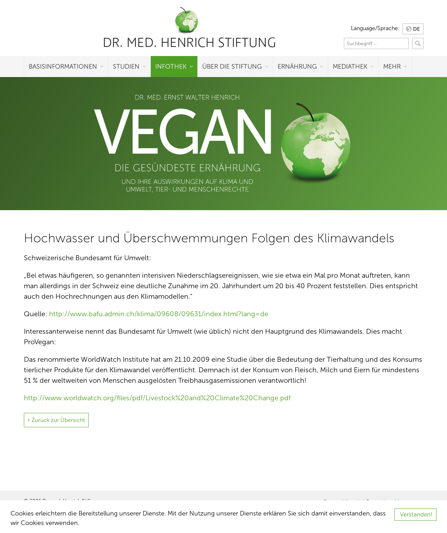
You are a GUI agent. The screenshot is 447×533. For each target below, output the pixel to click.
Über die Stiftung (232, 66)
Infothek (171, 66)
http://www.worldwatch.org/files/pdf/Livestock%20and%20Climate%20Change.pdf (157, 398)
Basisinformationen (63, 66)
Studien (126, 66)
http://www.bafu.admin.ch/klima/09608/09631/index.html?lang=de (158, 314)
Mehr (392, 66)
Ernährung (297, 66)
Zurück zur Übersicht (58, 420)
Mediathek (350, 66)
